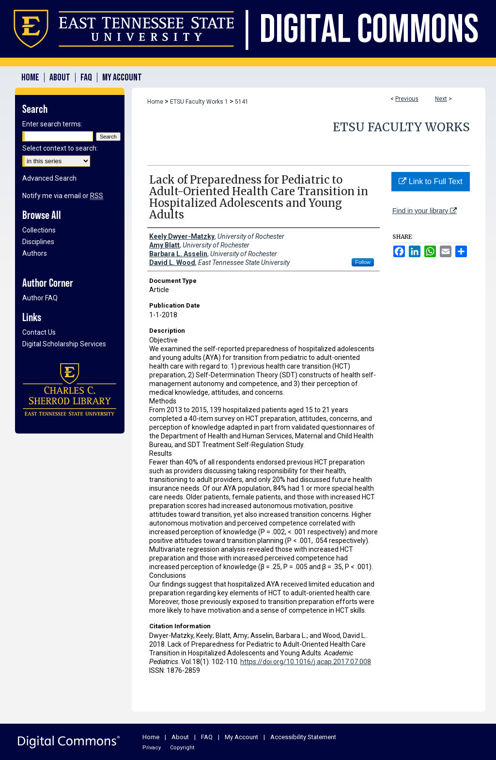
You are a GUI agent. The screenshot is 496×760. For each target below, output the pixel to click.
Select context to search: (60, 148)
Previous (406, 98)
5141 (241, 101)
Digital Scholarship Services (64, 344)
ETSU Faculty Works (401, 127)
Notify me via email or (62, 196)
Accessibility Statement (303, 737)
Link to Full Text (430, 181)
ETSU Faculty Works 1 (199, 101)
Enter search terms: (52, 124)
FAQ (207, 737)
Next (441, 98)
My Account (241, 737)
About (180, 737)
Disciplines (38, 242)
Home (155, 101)
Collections (39, 230)
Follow (363, 262)
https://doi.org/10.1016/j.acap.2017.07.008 (305, 662)
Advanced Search (49, 178)
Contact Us (39, 332)
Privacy (151, 747)
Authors (34, 253)
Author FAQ (40, 298)
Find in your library (424, 211)
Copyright (182, 747)
